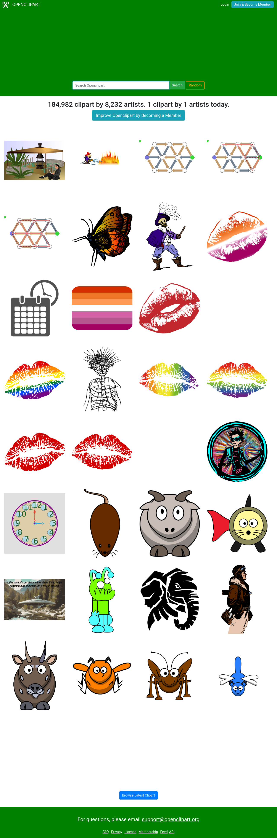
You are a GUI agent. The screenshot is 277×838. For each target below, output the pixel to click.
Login (225, 4)
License (130, 832)
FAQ (106, 832)
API (171, 832)
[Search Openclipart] (120, 85)
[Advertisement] (138, 45)
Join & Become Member (252, 4)
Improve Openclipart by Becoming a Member (138, 115)
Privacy (116, 832)
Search (177, 85)
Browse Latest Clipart (138, 795)
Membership (148, 832)
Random (195, 85)
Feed (164, 832)
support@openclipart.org (170, 819)
